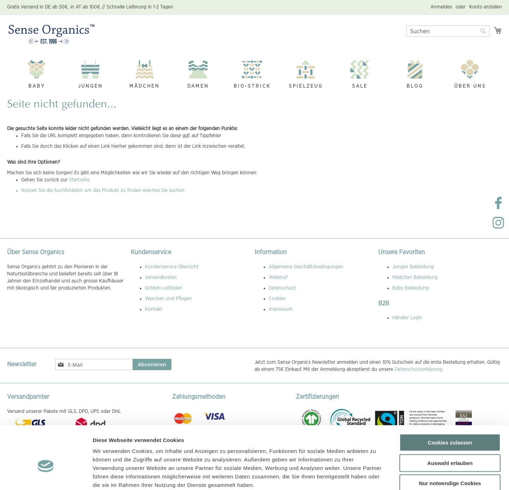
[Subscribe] (152, 364)
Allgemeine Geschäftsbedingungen (306, 266)
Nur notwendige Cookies (450, 445)
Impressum (281, 309)
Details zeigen (376, 476)
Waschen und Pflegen (168, 298)
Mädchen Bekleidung (415, 277)
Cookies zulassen (450, 404)
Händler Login (407, 317)
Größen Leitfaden (163, 288)
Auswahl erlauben (450, 425)
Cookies (277, 298)
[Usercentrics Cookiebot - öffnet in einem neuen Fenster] (46, 476)
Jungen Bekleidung (413, 266)
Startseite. (79, 179)
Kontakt (153, 309)
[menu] (254, 73)
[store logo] (51, 35)
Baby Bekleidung (410, 288)
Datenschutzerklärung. (418, 369)
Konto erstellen (485, 7)
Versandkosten (161, 277)
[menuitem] (36, 72)
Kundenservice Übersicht (172, 266)
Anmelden (441, 7)
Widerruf (278, 277)
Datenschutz (282, 288)
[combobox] (448, 31)
